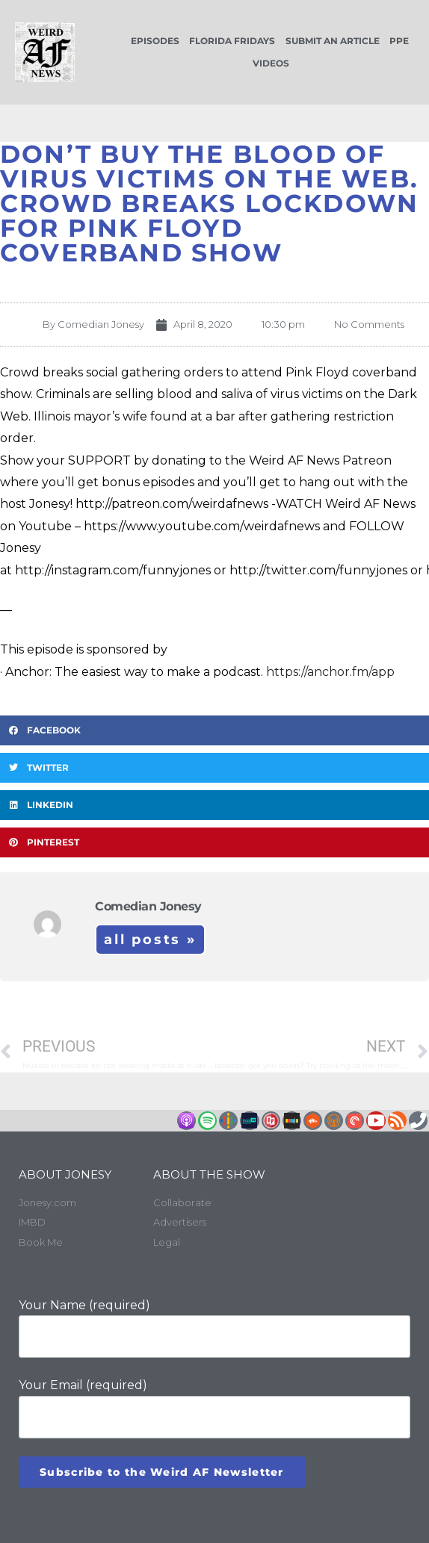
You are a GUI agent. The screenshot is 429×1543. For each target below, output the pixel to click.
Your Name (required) (214, 1328)
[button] (214, 730)
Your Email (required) (214, 1408)
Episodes (155, 40)
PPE (399, 40)
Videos (271, 63)
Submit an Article (333, 40)
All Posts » (150, 939)
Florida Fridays (232, 40)
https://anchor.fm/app (330, 672)
